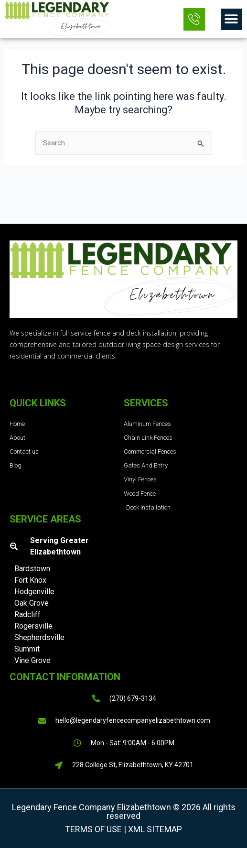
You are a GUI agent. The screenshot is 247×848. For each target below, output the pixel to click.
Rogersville (33, 626)
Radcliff (27, 614)
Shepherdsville (39, 637)
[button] (231, 19)
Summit (27, 648)
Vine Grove (32, 660)
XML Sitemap (154, 829)
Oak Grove (31, 603)
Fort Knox (30, 580)
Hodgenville (34, 591)
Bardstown (32, 568)
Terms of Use (93, 829)
